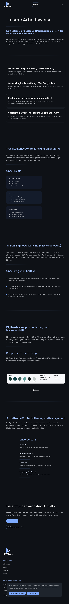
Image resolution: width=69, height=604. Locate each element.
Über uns (5, 570)
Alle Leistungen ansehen (15, 527)
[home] (8, 4)
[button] (62, 4)
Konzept (5, 567)
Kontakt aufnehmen (12, 521)
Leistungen (6, 564)
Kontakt (35, 5)
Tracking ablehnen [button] (33, 593)
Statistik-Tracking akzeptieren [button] (17, 593)
